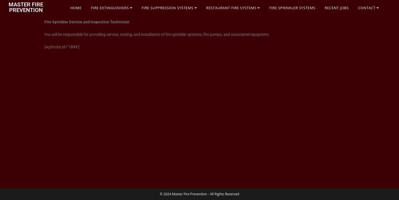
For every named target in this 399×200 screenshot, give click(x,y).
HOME (76, 7)
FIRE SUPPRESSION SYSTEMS (169, 7)
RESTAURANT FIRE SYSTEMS (233, 7)
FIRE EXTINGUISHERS (111, 7)
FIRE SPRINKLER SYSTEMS (292, 7)
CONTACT (368, 7)
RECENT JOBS (337, 7)
